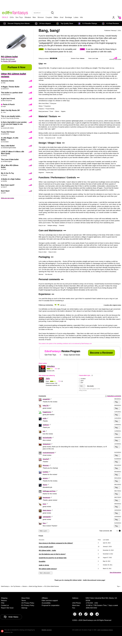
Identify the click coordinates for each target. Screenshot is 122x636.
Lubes (76, 17)
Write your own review (7, 198)
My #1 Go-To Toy (7, 173)
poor (82, 382)
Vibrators (28, 17)
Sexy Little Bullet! (8, 146)
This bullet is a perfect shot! (12, 93)
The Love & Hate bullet (10, 159)
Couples (49, 17)
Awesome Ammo (7, 81)
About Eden (25, 598)
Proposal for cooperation (50, 605)
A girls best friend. (8, 98)
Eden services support (50, 600)
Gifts (12, 17)
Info (81, 17)
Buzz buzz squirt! (7, 185)
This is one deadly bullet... (11, 116)
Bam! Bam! (5, 191)
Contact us (5, 605)
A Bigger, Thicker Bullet (10, 87)
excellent (83, 378)
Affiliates (45, 598)
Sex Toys (19, 17)
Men (34, 17)
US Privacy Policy (27, 603)
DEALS (5, 17)
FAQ (2, 603)
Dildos (56, 17)
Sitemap (24, 608)
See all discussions (115, 572)
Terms (23, 600)
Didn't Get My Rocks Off (10, 110)
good (82, 380)
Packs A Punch (9, 104)
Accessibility (46, 603)
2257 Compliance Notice (105, 630)
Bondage (68, 17)
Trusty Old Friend (7, 132)
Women (41, 17)
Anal (61, 17)
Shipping (4, 598)
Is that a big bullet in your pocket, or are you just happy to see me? (14, 124)
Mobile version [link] (47, 630)
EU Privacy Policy (27, 605)
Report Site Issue (7, 608)
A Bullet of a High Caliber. (11, 179)
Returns (4, 600)
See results (90, 386)
